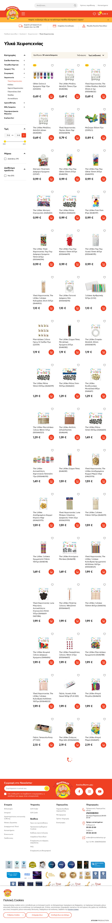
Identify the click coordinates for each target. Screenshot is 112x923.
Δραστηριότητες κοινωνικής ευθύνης (14, 818)
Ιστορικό (7, 813)
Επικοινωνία (8, 834)
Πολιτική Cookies (73, 909)
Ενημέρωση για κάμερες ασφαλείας (39, 842)
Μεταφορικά (61, 815)
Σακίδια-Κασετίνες (11, 60)
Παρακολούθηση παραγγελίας (62, 810)
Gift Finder (34, 809)
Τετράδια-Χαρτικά (11, 65)
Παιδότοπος (8, 838)
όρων (21, 796)
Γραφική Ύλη (9, 69)
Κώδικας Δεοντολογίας (39, 833)
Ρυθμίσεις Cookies (13, 915)
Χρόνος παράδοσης (87, 5)
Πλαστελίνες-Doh (14, 92)
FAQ (31, 847)
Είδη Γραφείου (10, 107)
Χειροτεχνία (32, 34)
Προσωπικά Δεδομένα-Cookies (38, 828)
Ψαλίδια (11, 95)
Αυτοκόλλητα (13, 99)
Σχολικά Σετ (9, 118)
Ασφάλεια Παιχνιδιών (38, 837)
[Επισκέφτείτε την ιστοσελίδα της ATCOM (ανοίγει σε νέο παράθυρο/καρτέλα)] (100, 920)
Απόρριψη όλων (38, 915)
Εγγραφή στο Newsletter (18, 783)
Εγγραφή (46, 788)
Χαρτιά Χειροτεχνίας (15, 88)
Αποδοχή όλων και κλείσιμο (63, 915)
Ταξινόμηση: (81, 55)
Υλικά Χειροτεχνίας (15, 81)
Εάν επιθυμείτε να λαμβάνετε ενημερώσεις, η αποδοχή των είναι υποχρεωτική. (24, 795)
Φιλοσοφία (8, 809)
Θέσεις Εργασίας (10, 823)
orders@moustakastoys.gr (96, 837)
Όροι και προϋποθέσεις (39, 823)
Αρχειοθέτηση (10, 103)
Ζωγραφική (8, 73)
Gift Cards (34, 813)
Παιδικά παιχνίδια (10, 34)
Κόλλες (10, 85)
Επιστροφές (60, 823)
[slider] (5, 141)
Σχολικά (23, 34)
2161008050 (92, 813)
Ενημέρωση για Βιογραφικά (40, 851)
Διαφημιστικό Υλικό (11, 827)
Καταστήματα (103, 5)
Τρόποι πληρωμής (62, 819)
